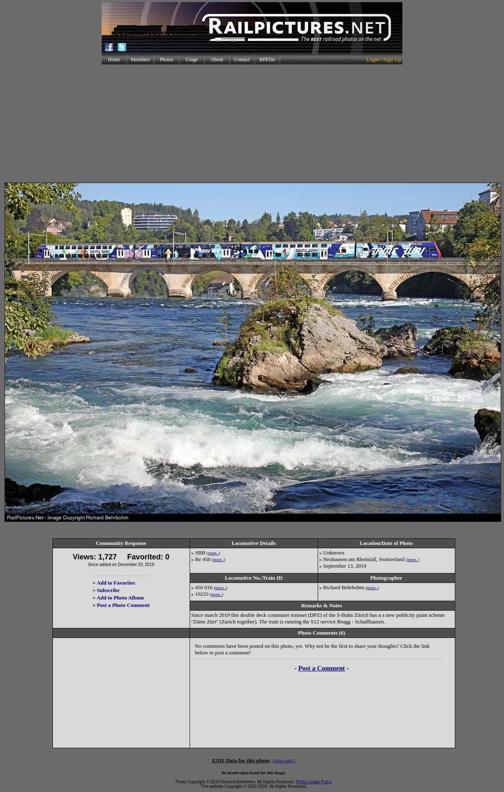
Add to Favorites (116, 583)
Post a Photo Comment (123, 605)
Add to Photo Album (120, 598)
